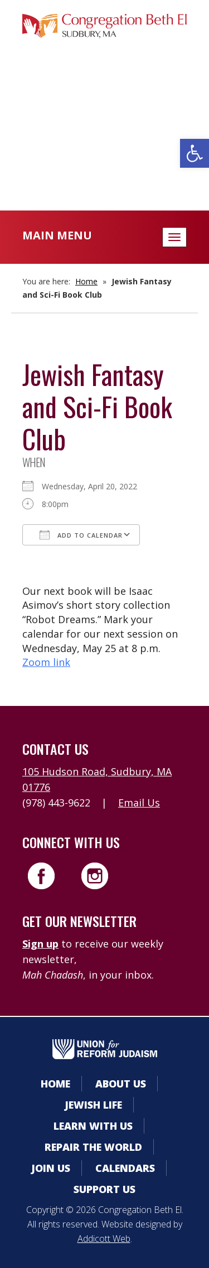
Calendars (104, 113)
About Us (120, 1083)
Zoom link (46, 662)
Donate (104, 135)
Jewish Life (93, 1104)
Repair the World (93, 1147)
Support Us (104, 1189)
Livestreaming (104, 157)
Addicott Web (103, 1238)
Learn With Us (93, 1125)
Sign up (40, 943)
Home (86, 281)
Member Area (104, 90)
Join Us (50, 1168)
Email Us (139, 802)
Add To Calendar (81, 535)
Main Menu (57, 235)
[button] (194, 153)
